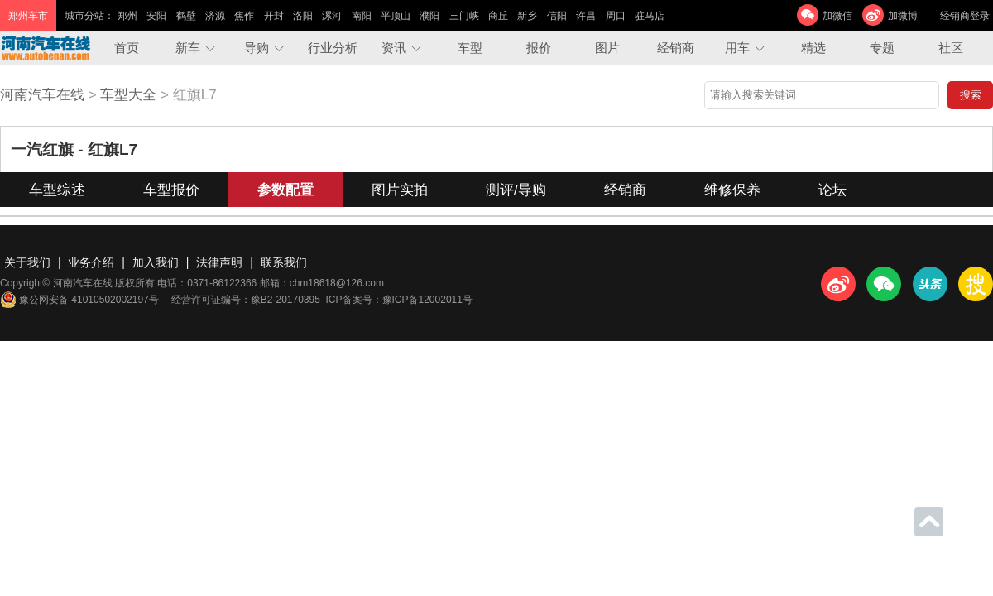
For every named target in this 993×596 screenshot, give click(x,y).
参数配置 (285, 190)
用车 (737, 48)
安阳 (156, 16)
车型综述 (57, 190)
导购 (256, 48)
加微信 (837, 16)
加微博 (903, 16)
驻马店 (649, 16)
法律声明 (219, 262)
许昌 (586, 16)
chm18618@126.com (337, 283)
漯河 (332, 16)
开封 (274, 16)
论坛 (832, 190)
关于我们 (27, 262)
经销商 (675, 48)
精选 (813, 48)
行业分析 (332, 48)
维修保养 (732, 190)
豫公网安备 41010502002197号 (79, 299)
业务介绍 (91, 262)
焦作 (244, 16)
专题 (882, 48)
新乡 (527, 16)
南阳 (362, 16)
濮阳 (429, 16)
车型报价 (171, 190)
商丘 (498, 16)
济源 (215, 16)
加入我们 (155, 262)
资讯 (393, 48)
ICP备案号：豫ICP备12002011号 (399, 299)
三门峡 (464, 16)
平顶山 (395, 16)
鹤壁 (186, 16)
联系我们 (284, 262)
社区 (950, 48)
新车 (187, 48)
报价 (538, 48)
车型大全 (128, 95)
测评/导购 (516, 190)
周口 (616, 16)
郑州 (127, 16)
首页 (126, 48)
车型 (470, 48)
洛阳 (303, 16)
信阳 (557, 16)
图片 (607, 48)
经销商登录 (965, 16)
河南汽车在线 (42, 95)
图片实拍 (400, 190)
